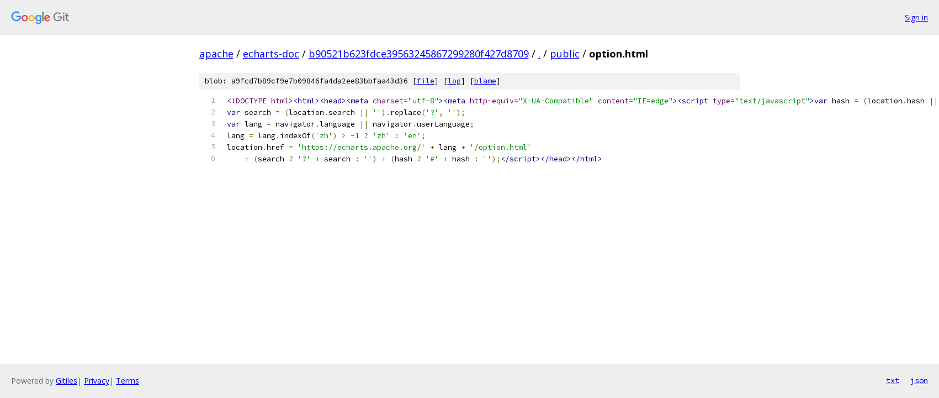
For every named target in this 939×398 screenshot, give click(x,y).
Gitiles (66, 380)
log (454, 81)
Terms (127, 380)
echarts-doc (271, 53)
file (425, 81)
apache (216, 53)
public (565, 53)
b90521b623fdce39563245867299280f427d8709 (419, 53)
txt (892, 380)
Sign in (916, 17)
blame (485, 81)
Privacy (96, 380)
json (919, 380)
